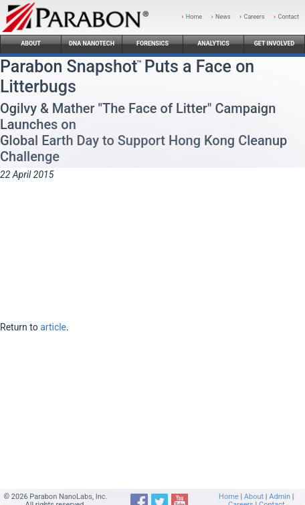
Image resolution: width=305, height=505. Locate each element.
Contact (288, 16)
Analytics (213, 43)
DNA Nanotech (91, 43)
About (31, 43)
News (223, 16)
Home (194, 16)
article (53, 327)
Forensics (152, 43)
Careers (254, 16)
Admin (279, 496)
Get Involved (274, 43)
